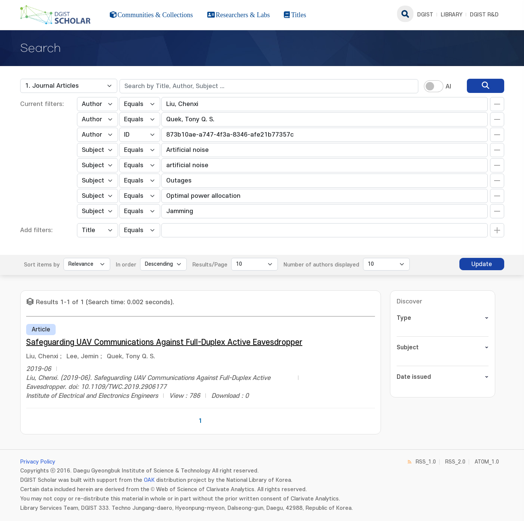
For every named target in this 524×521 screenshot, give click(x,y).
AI (448, 86)
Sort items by (42, 265)
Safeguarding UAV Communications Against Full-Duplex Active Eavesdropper (164, 342)
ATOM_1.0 (487, 462)
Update (481, 264)
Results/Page (209, 265)
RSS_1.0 (426, 462)
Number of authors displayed (321, 265)
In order (126, 265)
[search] (485, 86)
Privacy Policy (37, 462)
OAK (149, 480)
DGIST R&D (484, 15)
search (405, 14)
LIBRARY (451, 15)
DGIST (425, 15)
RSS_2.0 (455, 462)
